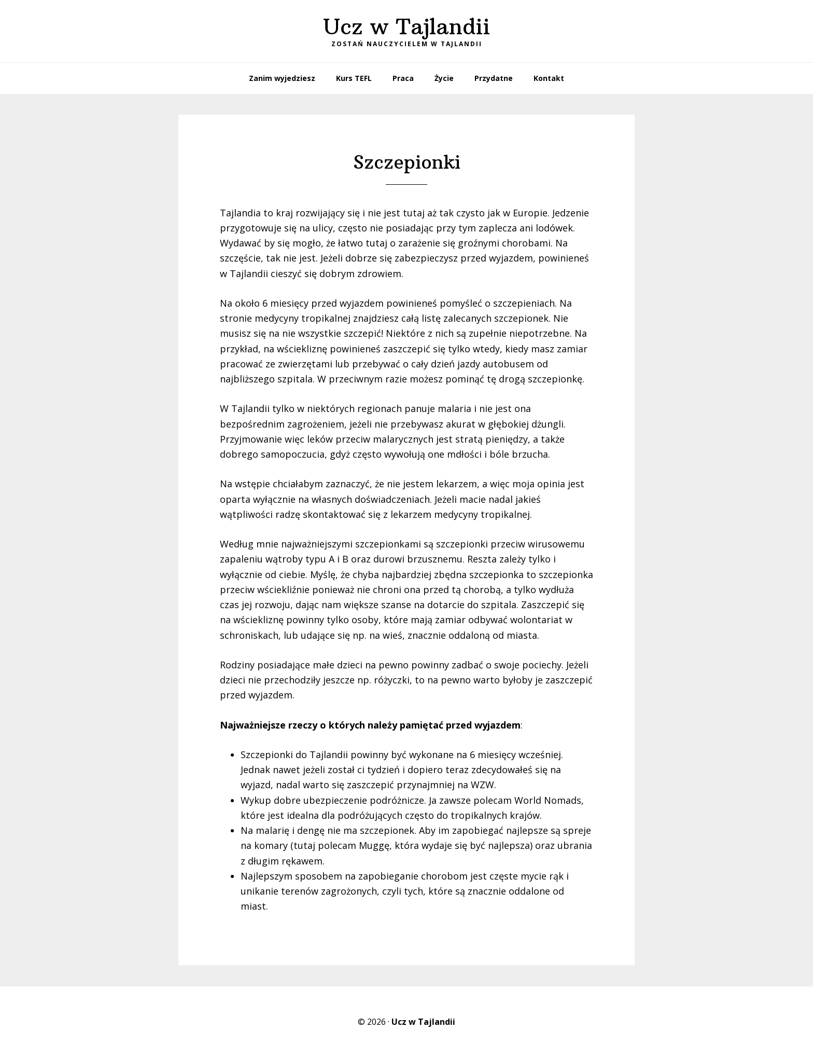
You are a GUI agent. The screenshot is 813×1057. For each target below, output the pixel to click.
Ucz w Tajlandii (406, 26)
